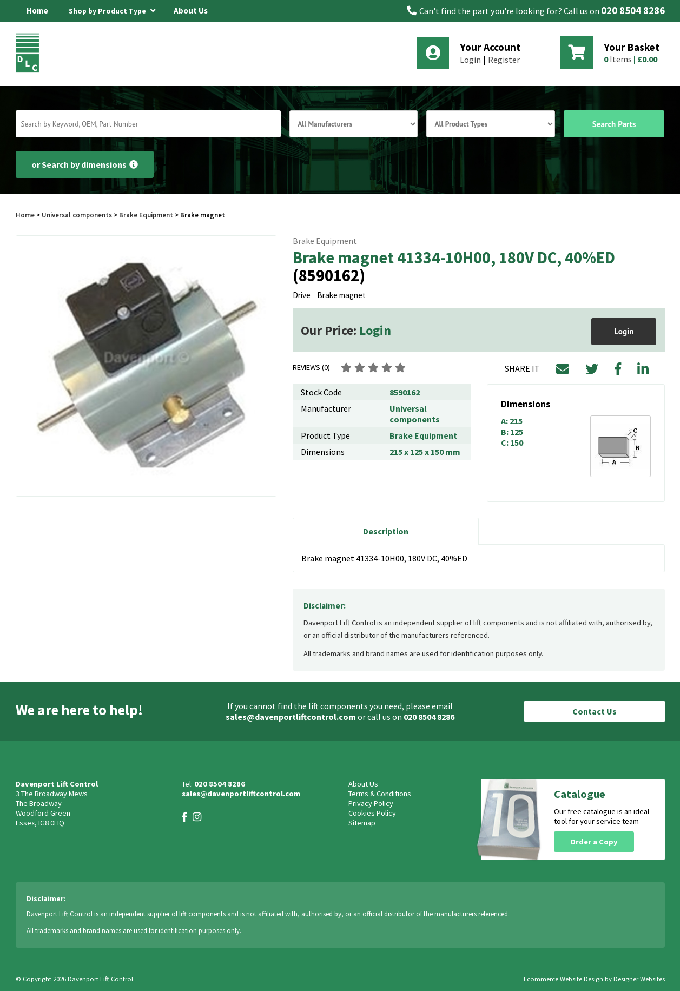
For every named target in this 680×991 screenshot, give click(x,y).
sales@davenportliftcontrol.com (291, 716)
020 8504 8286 (633, 10)
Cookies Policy (372, 813)
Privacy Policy (370, 803)
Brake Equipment (146, 214)
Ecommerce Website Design (563, 979)
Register (504, 59)
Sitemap (361, 823)
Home (37, 10)
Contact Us (594, 711)
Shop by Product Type (112, 9)
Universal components (77, 214)
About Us (191, 10)
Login (470, 59)
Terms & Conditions (379, 793)
